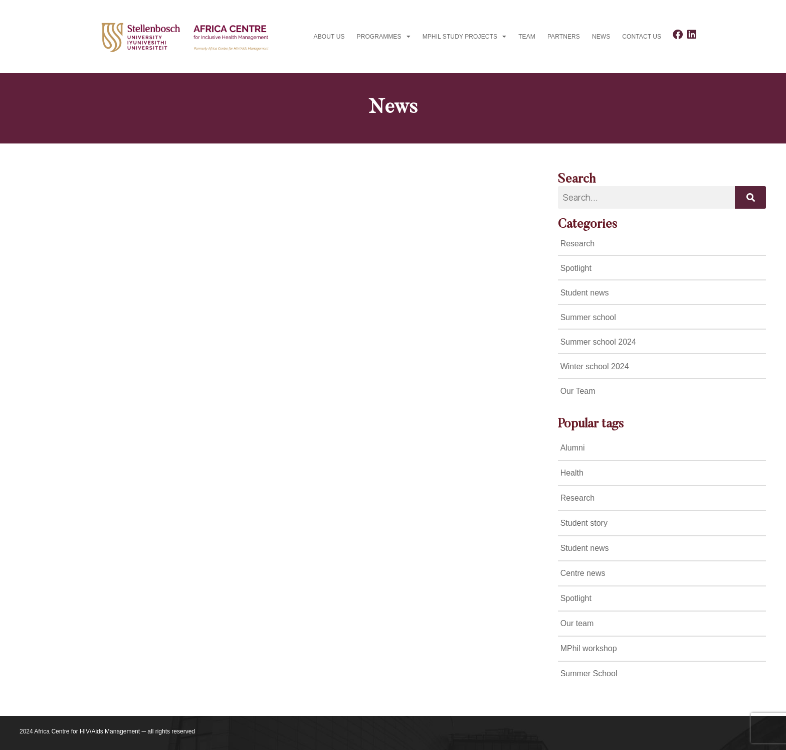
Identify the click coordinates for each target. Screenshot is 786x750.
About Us (329, 36)
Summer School (589, 673)
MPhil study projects (464, 37)
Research (577, 498)
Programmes (384, 37)
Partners (563, 36)
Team (526, 36)
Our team (577, 623)
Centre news (583, 573)
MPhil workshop (588, 648)
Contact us (641, 36)
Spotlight (576, 598)
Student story (584, 523)
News (601, 36)
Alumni (572, 447)
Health (571, 473)
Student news (584, 548)
